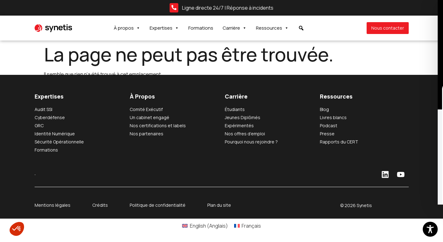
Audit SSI (43, 109)
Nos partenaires (146, 134)
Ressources (272, 28)
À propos (127, 28)
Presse (327, 134)
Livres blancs (333, 117)
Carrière (235, 28)
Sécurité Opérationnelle (59, 142)
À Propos (142, 96)
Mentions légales (52, 205)
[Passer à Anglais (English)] (205, 225)
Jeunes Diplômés (242, 117)
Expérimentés (239, 125)
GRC (39, 125)
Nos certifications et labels (158, 125)
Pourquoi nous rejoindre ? (251, 142)
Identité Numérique (55, 134)
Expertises (164, 28)
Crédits (100, 205)
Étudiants (235, 109)
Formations (200, 28)
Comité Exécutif (146, 109)
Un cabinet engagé (149, 117)
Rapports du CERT (339, 142)
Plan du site (219, 205)
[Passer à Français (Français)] (247, 225)
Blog (324, 109)
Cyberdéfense (50, 117)
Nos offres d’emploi (245, 134)
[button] (16, 228)
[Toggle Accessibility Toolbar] (430, 229)
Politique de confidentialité (157, 205)
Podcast (328, 125)
